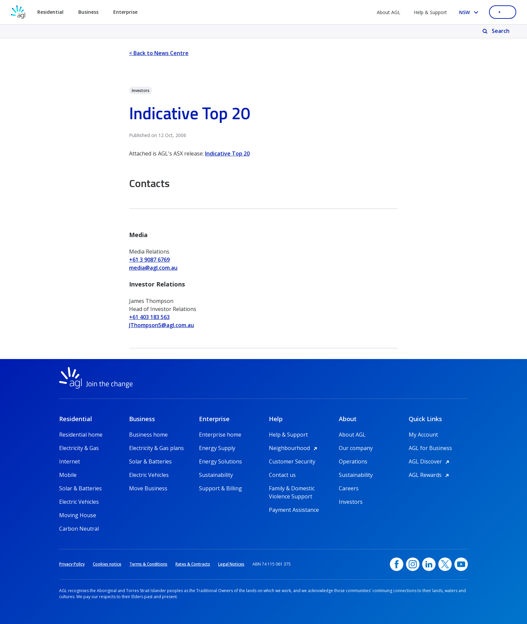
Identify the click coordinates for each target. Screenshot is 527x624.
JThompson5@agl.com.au (161, 325)
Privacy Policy (72, 564)
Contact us (282, 475)
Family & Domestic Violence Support (292, 488)
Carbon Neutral (79, 528)
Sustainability (216, 475)
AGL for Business (430, 448)
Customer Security (292, 461)
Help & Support (430, 12)
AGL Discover (430, 461)
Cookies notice (107, 564)
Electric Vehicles (79, 501)
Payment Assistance (294, 510)
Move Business (148, 488)
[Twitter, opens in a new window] (445, 564)
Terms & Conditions (148, 564)
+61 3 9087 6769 (149, 259)
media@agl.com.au (153, 267)
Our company (356, 448)
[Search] (496, 31)
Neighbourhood (294, 448)
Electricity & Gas (79, 448)
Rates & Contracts (192, 564)
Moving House (77, 515)
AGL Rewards (430, 475)
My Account (423, 434)
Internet (69, 461)
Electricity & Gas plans (156, 448)
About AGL (388, 12)
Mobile (68, 475)
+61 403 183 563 (149, 317)
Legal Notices (231, 564)
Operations (353, 461)
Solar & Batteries (80, 488)
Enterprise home (220, 434)
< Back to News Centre (159, 53)
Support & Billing (220, 488)
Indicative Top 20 (227, 153)
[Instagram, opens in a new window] (412, 564)
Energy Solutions (220, 461)
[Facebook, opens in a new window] (396, 564)
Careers (349, 488)
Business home (148, 434)
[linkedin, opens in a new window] (429, 564)
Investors (351, 501)
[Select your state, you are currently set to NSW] (470, 12)
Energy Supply (217, 448)
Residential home (81, 434)
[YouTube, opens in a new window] (461, 564)
